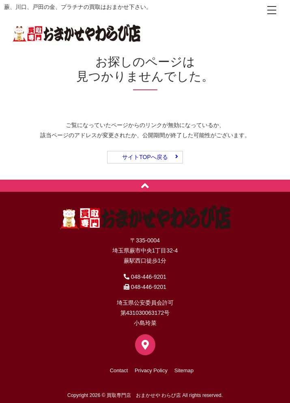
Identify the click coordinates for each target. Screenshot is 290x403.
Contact (119, 370)
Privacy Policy (151, 370)
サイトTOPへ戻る (145, 157)
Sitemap (184, 370)
